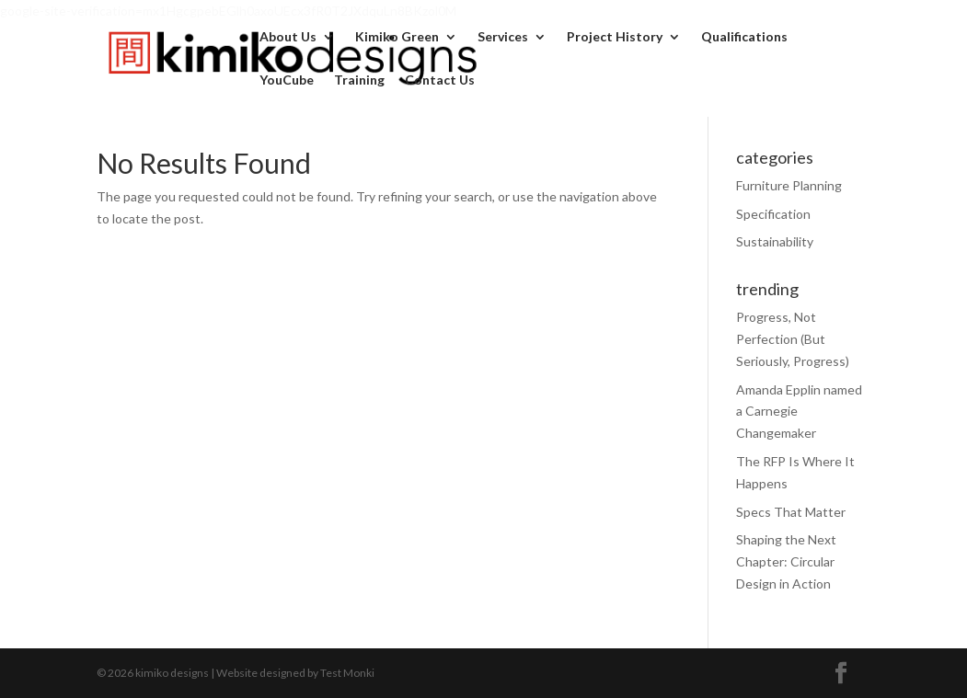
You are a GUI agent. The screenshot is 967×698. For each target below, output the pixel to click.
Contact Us (440, 80)
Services (503, 37)
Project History (614, 37)
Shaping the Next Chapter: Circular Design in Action (786, 561)
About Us (288, 37)
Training (359, 80)
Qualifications (744, 37)
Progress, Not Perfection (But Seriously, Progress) (792, 339)
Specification (773, 214)
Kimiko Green (397, 37)
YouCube (286, 80)
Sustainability (774, 241)
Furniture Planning (789, 185)
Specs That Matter (791, 512)
